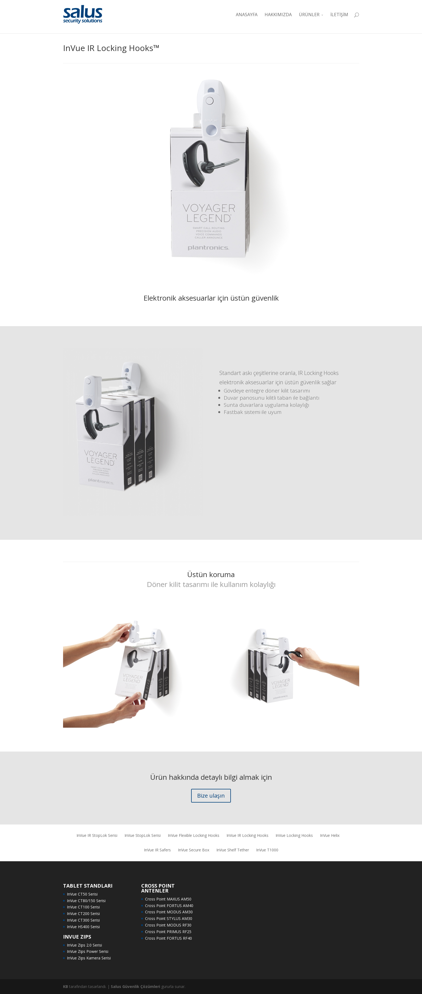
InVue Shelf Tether (232, 849)
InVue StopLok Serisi (142, 835)
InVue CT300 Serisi (83, 920)
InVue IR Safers (157, 849)
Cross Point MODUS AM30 (169, 911)
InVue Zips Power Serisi (87, 951)
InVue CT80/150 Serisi (86, 900)
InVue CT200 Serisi (83, 913)
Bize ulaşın (211, 795)
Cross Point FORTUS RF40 (168, 938)
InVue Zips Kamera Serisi (89, 958)
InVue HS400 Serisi (83, 926)
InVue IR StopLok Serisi (97, 835)
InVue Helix (329, 835)
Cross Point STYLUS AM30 (168, 918)
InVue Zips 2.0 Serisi (84, 945)
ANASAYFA (246, 15)
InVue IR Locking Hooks (247, 835)
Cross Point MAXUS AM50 (168, 899)
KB (65, 986)
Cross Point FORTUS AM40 (169, 905)
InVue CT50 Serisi (82, 894)
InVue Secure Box (193, 849)
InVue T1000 (267, 849)
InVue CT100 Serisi (83, 907)
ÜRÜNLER (309, 15)
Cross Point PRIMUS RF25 (168, 931)
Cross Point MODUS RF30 (168, 925)
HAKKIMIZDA (278, 15)
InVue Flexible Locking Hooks (193, 835)
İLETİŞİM (339, 15)
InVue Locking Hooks (294, 835)
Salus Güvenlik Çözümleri (135, 986)
